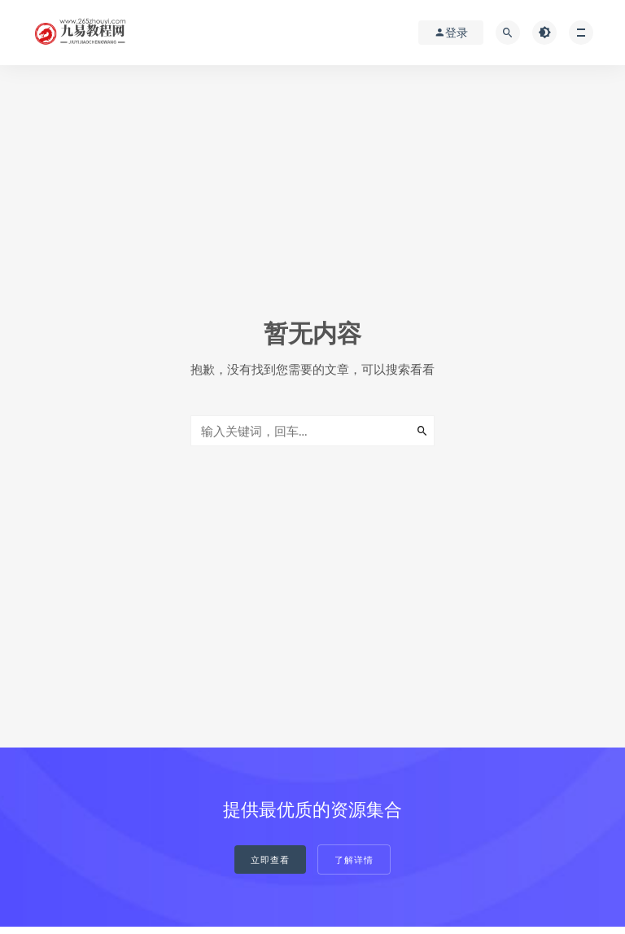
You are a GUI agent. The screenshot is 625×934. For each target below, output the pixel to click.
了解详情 (354, 859)
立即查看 (270, 859)
